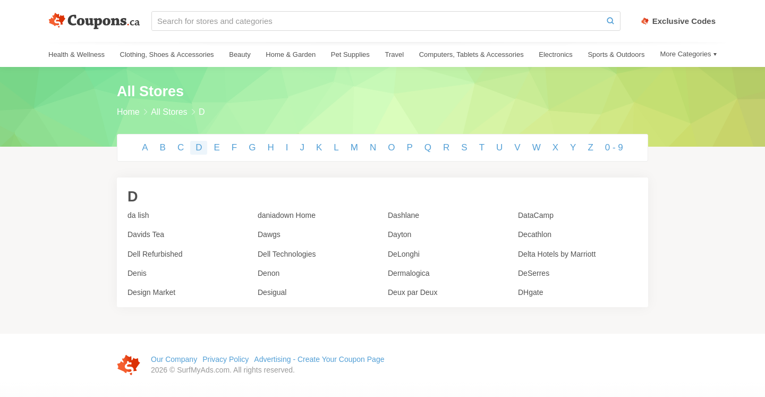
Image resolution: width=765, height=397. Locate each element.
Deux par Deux (412, 292)
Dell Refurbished (155, 254)
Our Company (174, 359)
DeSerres (533, 273)
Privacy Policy (225, 359)
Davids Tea (146, 234)
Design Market (151, 292)
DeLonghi (404, 254)
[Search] (610, 21)
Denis (137, 273)
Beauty (239, 54)
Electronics (556, 54)
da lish (138, 215)
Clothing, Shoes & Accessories (167, 54)
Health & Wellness (76, 54)
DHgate (530, 292)
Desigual (272, 292)
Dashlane (403, 215)
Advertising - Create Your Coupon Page (319, 359)
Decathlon (534, 234)
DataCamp (536, 215)
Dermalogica (409, 273)
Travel (394, 54)
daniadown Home (287, 215)
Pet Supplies (350, 54)
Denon (268, 273)
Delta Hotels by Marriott (557, 254)
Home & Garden (291, 54)
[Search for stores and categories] (376, 21)
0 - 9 (614, 147)
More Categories (685, 54)
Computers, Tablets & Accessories (471, 54)
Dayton (399, 234)
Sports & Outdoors (616, 54)
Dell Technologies (287, 254)
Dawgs (269, 234)
